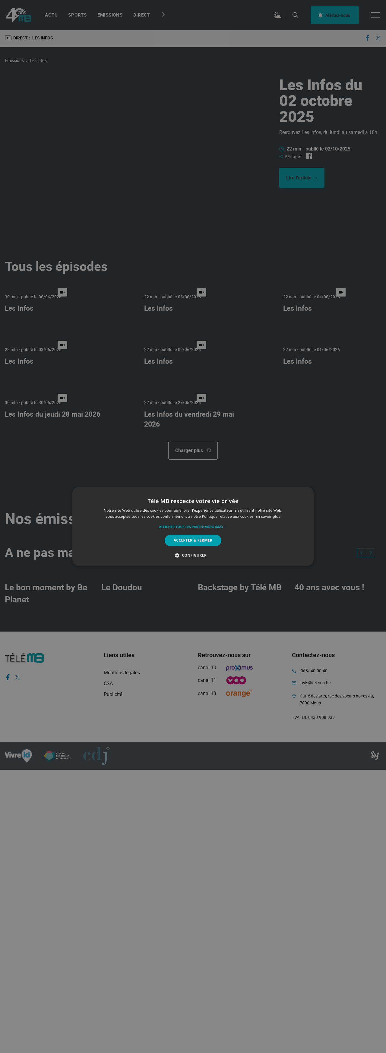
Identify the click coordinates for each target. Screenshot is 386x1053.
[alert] (193, 526)
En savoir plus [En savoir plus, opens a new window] (268, 516)
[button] (193, 527)
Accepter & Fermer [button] (193, 540)
